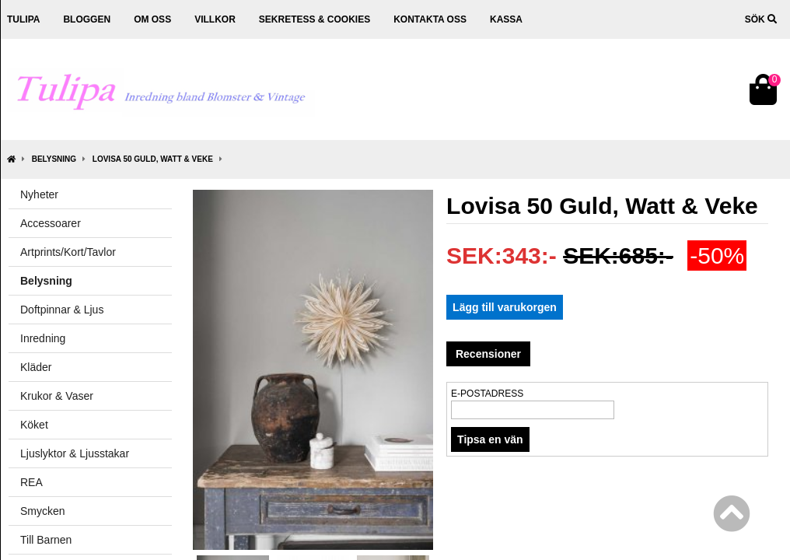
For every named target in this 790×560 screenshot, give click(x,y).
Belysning (54, 159)
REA (31, 482)
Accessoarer (50, 223)
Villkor (215, 19)
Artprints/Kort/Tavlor (68, 252)
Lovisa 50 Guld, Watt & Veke (153, 159)
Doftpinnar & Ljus (61, 309)
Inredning (42, 338)
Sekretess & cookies (314, 19)
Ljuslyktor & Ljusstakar (74, 453)
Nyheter (39, 194)
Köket (34, 424)
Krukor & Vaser (56, 396)
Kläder (35, 367)
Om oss (152, 19)
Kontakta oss (430, 19)
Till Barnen (46, 540)
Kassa (506, 19)
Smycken (42, 511)
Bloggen (86, 19)
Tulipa (23, 19)
